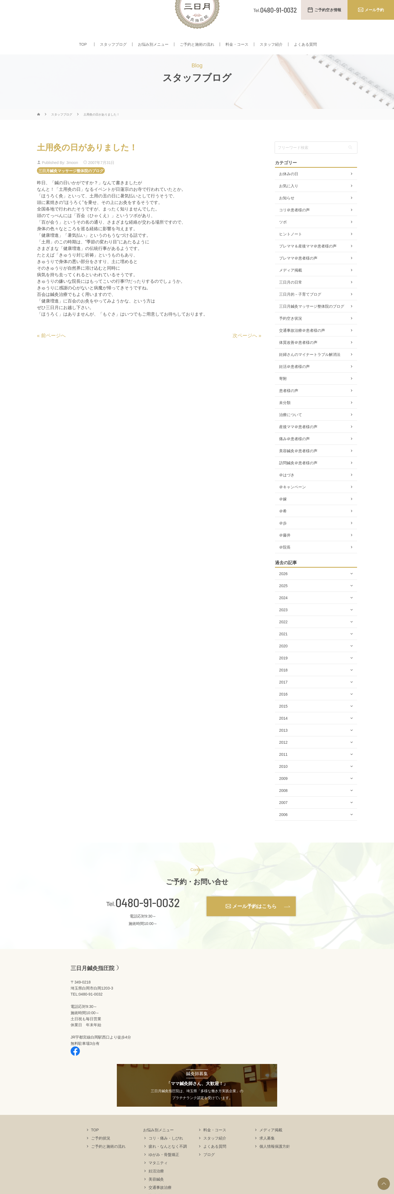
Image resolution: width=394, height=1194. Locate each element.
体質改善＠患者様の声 (298, 358)
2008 (283, 806)
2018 (283, 686)
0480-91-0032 (147, 919)
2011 (283, 770)
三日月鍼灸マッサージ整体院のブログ (70, 187)
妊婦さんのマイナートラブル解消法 (309, 370)
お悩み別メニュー (153, 46)
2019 (283, 674)
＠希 (283, 527)
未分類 (285, 419)
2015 (283, 722)
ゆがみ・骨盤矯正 (164, 1170)
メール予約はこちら (254, 922)
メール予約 (374, 10)
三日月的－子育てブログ (300, 310)
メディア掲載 (290, 286)
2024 (283, 614)
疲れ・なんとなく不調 (168, 1162)
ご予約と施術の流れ (197, 46)
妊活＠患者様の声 (294, 382)
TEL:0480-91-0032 (87, 1010)
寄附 (283, 395)
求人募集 (267, 1154)
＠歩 (283, 539)
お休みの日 (288, 190)
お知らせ (286, 214)
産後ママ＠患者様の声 (298, 443)
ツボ (283, 238)
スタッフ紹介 (271, 46)
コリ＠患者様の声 (294, 226)
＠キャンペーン (292, 503)
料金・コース (236, 46)
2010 (283, 782)
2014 (283, 734)
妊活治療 (156, 1187)
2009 (283, 794)
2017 (283, 698)
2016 (283, 710)
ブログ (209, 1170)
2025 (283, 602)
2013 (283, 746)
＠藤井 (285, 551)
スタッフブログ (113, 46)
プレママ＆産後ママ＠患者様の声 (308, 262)
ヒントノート (290, 250)
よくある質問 (305, 46)
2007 (283, 819)
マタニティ (158, 1178)
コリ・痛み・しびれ (166, 1154)
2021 (283, 650)
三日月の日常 (290, 298)
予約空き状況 (290, 334)
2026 (283, 590)
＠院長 (285, 563)
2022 (283, 638)
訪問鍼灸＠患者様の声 (298, 479)
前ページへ (53, 351)
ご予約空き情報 (327, 10)
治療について (290, 431)
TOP (83, 46)
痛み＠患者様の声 (294, 455)
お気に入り (288, 202)
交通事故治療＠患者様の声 (302, 346)
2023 (283, 626)
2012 (283, 758)
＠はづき (286, 491)
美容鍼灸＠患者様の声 (298, 467)
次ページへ (245, 351)
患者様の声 (288, 407)
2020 (283, 662)
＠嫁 (283, 515)
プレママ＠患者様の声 (298, 274)
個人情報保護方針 (274, 1162)
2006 (283, 831)
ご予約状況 (100, 1154)
